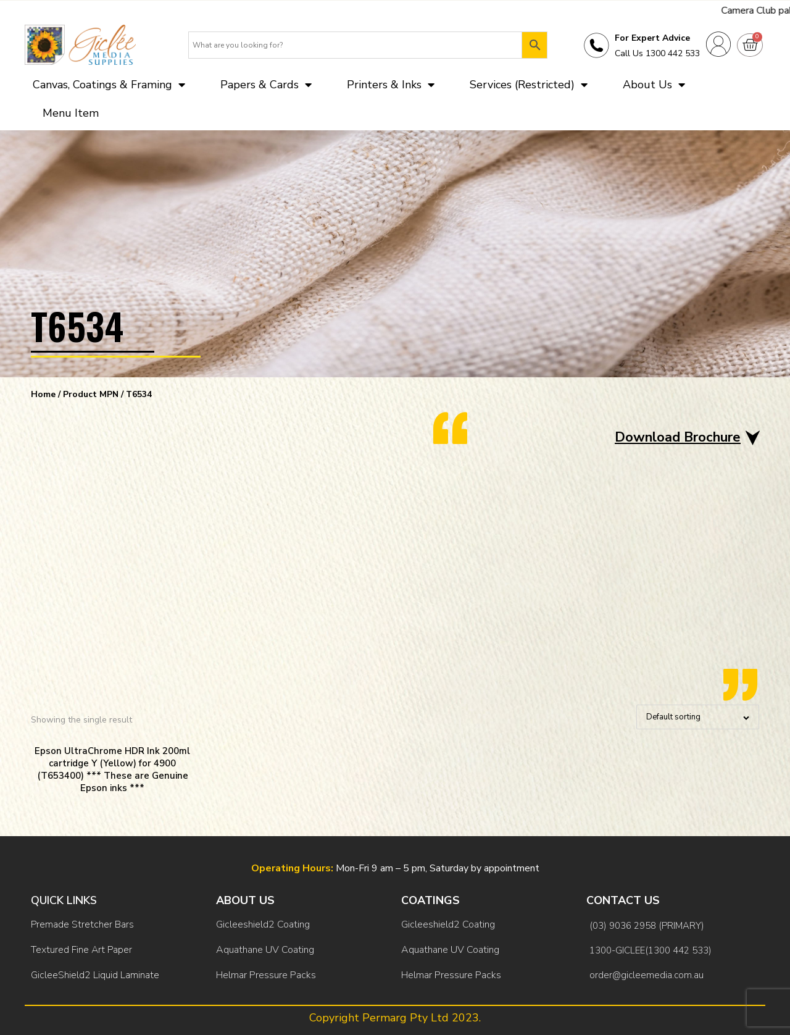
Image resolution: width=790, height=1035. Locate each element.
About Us (654, 84)
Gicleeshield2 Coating (263, 924)
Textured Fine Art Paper (81, 950)
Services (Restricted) (529, 84)
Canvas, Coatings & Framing (109, 84)
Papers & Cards (266, 84)
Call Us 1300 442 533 (657, 53)
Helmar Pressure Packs (266, 975)
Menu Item (71, 113)
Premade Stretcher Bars (82, 924)
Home (43, 394)
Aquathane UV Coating (265, 950)
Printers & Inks (390, 84)
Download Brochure (678, 437)
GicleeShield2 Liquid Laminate (95, 975)
